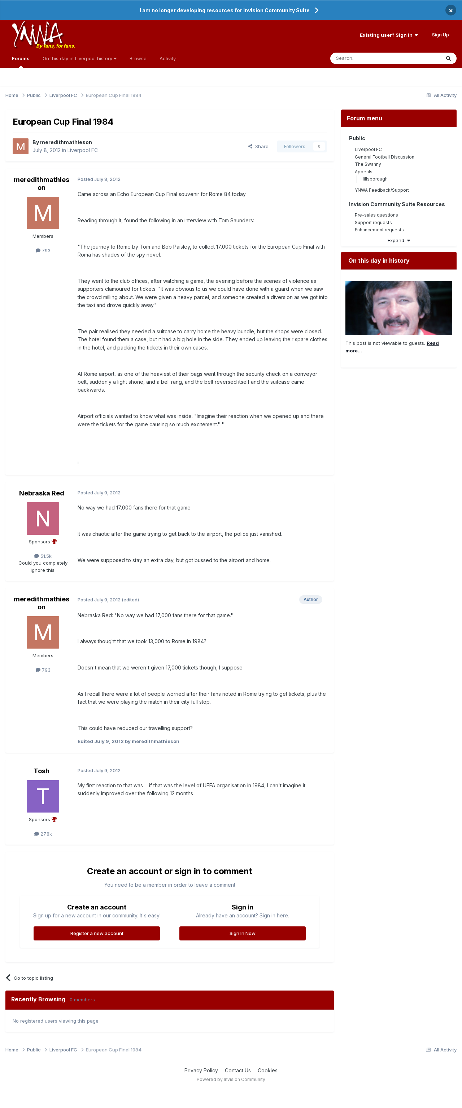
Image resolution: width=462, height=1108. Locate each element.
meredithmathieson (66, 142)
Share (258, 146)
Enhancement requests (379, 229)
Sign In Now (243, 933)
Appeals (363, 171)
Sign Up (440, 34)
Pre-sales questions (376, 215)
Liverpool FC (82, 150)
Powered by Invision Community (231, 1079)
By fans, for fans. (55, 46)
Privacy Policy (201, 1070)
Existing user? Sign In (389, 35)
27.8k (43, 834)
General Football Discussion (384, 157)
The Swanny (368, 164)
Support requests (373, 222)
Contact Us (238, 1070)
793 (43, 250)
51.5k (43, 556)
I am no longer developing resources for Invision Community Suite (225, 10)
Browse (138, 58)
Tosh (41, 771)
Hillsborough (374, 179)
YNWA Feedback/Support (382, 190)
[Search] (367, 58)
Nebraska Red (41, 493)
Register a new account (96, 933)
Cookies (268, 1070)
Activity (168, 58)
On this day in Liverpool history (80, 58)
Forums (21, 61)
